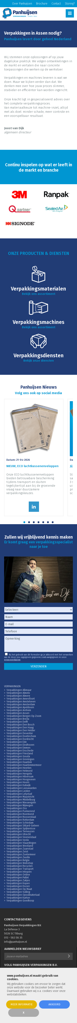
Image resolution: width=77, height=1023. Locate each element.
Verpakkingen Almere (18, 695)
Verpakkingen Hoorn (18, 782)
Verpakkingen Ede (17, 742)
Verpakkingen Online (18, 874)
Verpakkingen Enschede (20, 750)
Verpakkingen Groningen (20, 759)
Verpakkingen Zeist (17, 851)
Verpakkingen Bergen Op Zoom (24, 716)
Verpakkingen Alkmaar (19, 690)
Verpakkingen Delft (17, 721)
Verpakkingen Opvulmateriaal (23, 894)
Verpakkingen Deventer (20, 733)
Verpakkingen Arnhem (19, 710)
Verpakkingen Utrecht (19, 834)
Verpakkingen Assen (18, 713)
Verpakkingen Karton (18, 897)
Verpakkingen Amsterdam (21, 704)
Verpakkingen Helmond (19, 770)
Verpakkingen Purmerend (21, 811)
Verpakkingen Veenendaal (21, 837)
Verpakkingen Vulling (18, 892)
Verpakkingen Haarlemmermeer (24, 765)
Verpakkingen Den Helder (21, 730)
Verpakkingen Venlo (18, 840)
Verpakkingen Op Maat (19, 889)
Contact (56, 3)
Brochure (41, 3)
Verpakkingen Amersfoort (21, 698)
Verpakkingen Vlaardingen (21, 842)
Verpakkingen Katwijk (19, 785)
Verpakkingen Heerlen (19, 767)
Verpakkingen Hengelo (19, 773)
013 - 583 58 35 (13, 937)
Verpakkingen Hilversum (20, 776)
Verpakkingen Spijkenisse (21, 828)
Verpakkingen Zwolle (18, 857)
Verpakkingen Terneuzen (20, 831)
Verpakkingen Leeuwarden (22, 788)
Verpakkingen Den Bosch (20, 724)
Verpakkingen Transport (20, 868)
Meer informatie (21, 1004)
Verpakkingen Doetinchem (21, 736)
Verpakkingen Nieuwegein (21, 802)
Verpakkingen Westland (20, 845)
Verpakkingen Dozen (18, 886)
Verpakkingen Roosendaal (21, 817)
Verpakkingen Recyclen (20, 866)
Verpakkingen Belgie (18, 860)
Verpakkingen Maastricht (20, 796)
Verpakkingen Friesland (20, 753)
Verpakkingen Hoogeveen (21, 779)
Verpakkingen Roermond (20, 814)
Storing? (70, 3)
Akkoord (54, 1004)
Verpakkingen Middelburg (21, 799)
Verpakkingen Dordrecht (20, 739)
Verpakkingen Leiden (18, 791)
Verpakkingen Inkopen (19, 871)
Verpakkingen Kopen (18, 883)
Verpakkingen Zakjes (18, 880)
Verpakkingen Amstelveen (21, 701)
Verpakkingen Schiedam (20, 822)
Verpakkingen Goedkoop (20, 900)
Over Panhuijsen (22, 3)
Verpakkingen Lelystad (19, 793)
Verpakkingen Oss (17, 808)
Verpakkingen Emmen (18, 747)
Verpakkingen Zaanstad (20, 848)
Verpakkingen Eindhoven (20, 744)
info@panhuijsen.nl (15, 941)
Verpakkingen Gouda (18, 756)
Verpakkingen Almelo (18, 692)
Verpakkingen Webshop (20, 863)
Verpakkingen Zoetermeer (21, 854)
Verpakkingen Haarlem (19, 762)
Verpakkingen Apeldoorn (20, 707)
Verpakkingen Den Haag (20, 727)
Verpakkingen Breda (18, 718)
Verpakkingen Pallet (18, 877)
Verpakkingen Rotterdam (20, 819)
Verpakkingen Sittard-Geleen (23, 825)
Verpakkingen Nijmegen (20, 805)
